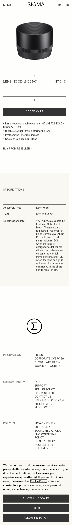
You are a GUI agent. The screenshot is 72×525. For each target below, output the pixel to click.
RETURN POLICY (45, 389)
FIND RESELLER (44, 393)
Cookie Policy (38, 481)
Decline (36, 508)
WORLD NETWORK (46, 366)
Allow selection (36, 517)
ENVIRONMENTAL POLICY (45, 436)
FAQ (37, 382)
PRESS (39, 354)
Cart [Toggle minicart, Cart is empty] (63, 5)
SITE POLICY (42, 426)
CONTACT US (43, 396)
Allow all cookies (36, 498)
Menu (7, 5)
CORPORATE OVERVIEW (50, 358)
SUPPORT (41, 385)
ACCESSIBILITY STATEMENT (44, 446)
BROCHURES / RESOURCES (43, 406)
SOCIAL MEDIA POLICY (49, 430)
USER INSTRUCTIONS (48, 400)
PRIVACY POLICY (45, 423)
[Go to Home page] (36, 4)
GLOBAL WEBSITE (46, 362)
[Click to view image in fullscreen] (34, 41)
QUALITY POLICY (45, 441)
